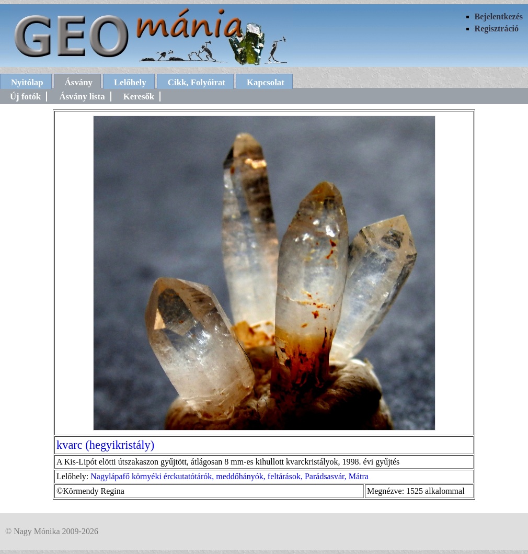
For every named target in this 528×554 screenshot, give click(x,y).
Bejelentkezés (499, 16)
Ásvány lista (82, 96)
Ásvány (79, 82)
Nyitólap (27, 82)
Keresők (138, 96)
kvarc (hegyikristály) (105, 444)
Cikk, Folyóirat (196, 82)
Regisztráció (497, 28)
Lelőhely (130, 82)
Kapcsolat (265, 82)
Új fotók (25, 96)
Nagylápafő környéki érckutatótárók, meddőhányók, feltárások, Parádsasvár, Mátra (229, 476)
